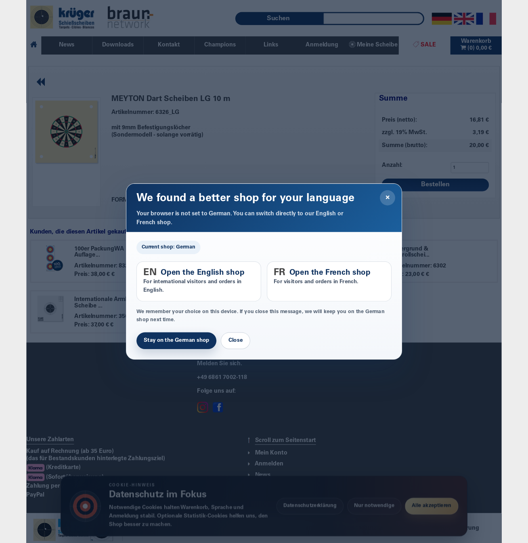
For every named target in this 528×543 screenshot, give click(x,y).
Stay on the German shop (176, 340)
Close (235, 340)
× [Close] (388, 198)
